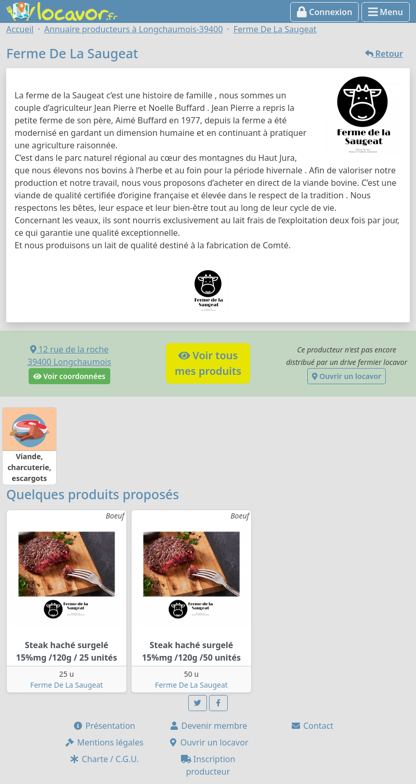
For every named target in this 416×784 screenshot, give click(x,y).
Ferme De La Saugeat (66, 685)
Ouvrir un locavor (346, 376)
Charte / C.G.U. (104, 759)
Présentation (104, 725)
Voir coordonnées (69, 376)
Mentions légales (104, 742)
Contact (312, 725)
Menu (385, 12)
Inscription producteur (208, 765)
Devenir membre (208, 725)
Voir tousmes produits (208, 363)
